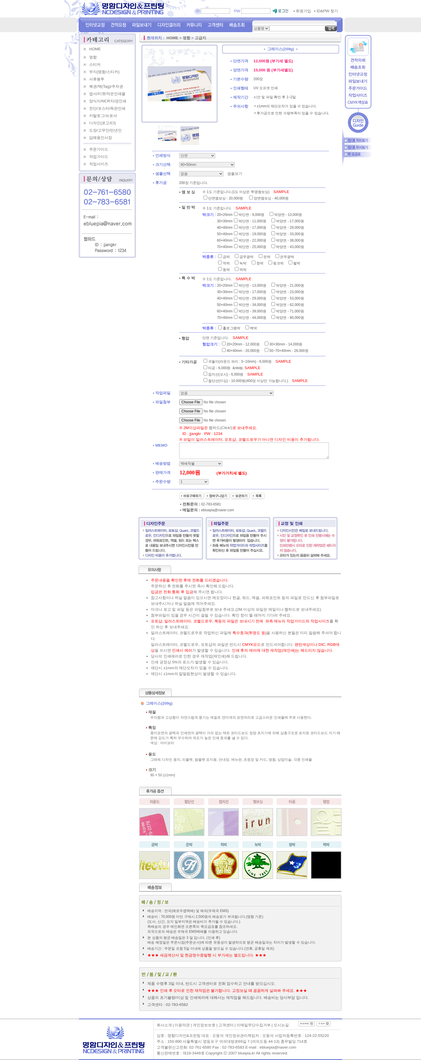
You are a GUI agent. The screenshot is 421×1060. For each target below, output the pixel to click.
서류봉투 (96, 79)
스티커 (95, 64)
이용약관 (182, 1025)
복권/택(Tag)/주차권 (106, 86)
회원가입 (302, 11)
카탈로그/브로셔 (103, 115)
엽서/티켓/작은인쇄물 (107, 94)
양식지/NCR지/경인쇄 (107, 101)
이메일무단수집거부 (254, 1025)
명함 (93, 57)
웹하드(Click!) (220, 428)
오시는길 (281, 1025)
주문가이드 (98, 149)
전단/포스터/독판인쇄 (107, 108)
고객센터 (226, 1025)
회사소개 (164, 1025)
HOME (95, 49)
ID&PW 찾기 (326, 11)
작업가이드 (98, 156)
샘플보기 (234, 173)
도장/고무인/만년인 (105, 130)
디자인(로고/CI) (102, 123)
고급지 (200, 38)
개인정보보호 (204, 1025)
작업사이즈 (98, 164)
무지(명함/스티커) (104, 72)
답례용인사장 (100, 137)
